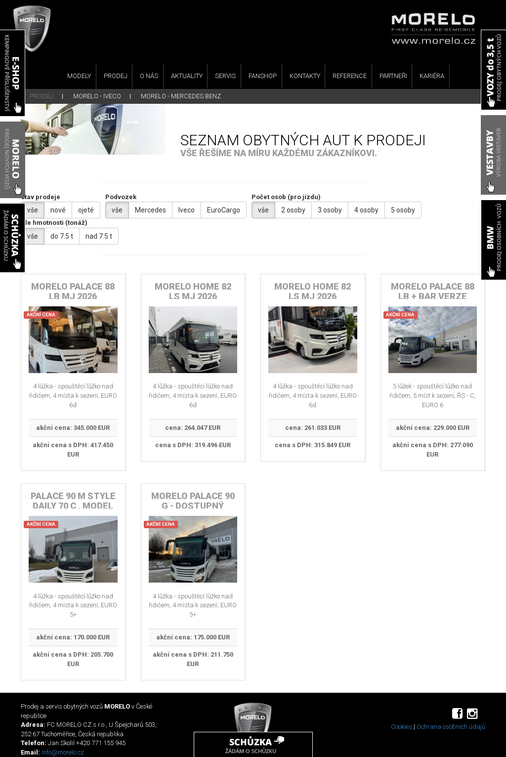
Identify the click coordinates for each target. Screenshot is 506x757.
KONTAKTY (305, 76)
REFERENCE (350, 76)
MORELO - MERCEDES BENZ (181, 96)
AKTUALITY (187, 76)
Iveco (186, 210)
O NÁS (149, 76)
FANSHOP (263, 76)
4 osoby (366, 210)
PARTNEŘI (393, 76)
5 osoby (403, 210)
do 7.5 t (61, 236)
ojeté (86, 210)
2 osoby (293, 210)
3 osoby (330, 210)
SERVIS (225, 76)
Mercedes (150, 210)
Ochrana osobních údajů (451, 726)
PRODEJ (115, 76)
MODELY (79, 76)
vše (32, 210)
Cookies (401, 726)
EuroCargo (223, 210)
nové (58, 210)
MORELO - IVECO (97, 96)
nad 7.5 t (98, 236)
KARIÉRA (432, 76)
